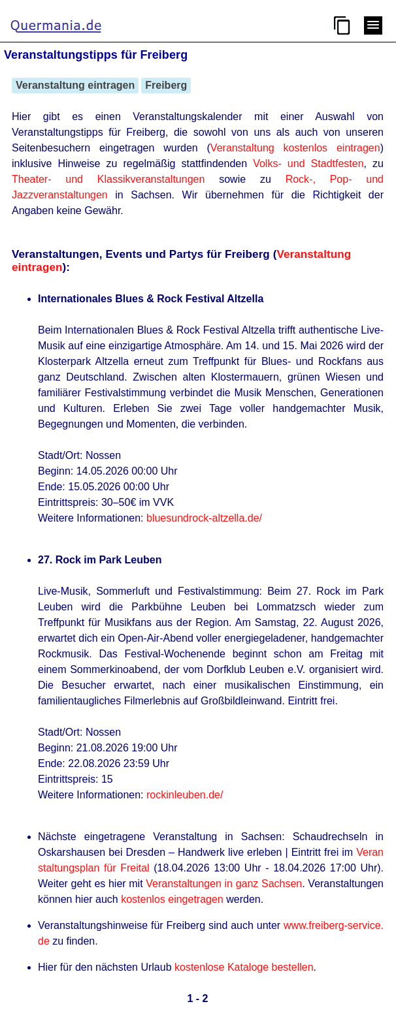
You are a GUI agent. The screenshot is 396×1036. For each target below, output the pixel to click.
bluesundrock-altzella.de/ (204, 518)
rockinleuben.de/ (184, 794)
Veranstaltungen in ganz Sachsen (224, 883)
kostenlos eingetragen (172, 899)
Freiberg (166, 85)
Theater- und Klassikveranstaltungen (108, 179)
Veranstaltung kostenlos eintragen (295, 147)
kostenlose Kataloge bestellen (244, 967)
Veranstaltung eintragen (75, 85)
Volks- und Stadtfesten (308, 163)
